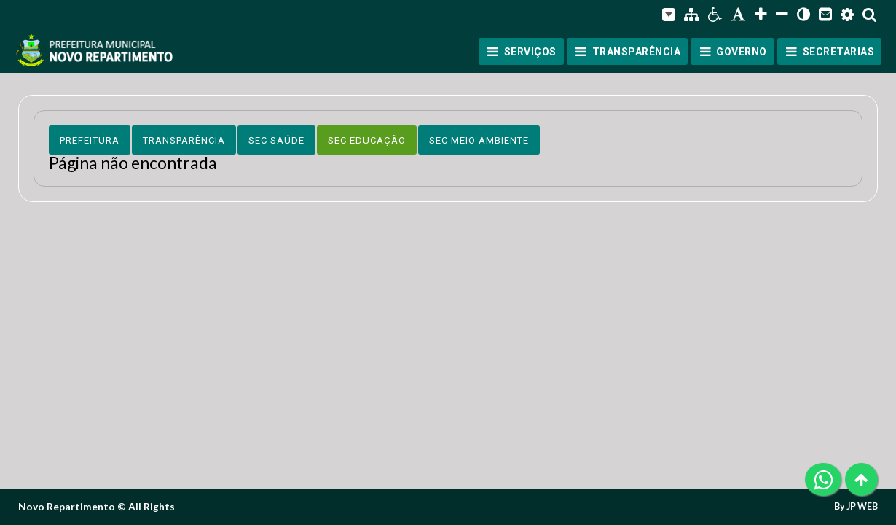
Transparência (184, 140)
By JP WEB (856, 507)
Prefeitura (89, 140)
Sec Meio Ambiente (479, 140)
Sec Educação (367, 140)
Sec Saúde (276, 140)
